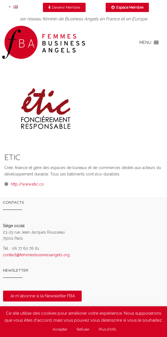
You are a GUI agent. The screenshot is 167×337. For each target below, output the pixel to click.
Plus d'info (107, 329)
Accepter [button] (59, 329)
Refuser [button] (83, 329)
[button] (145, 42)
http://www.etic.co (27, 184)
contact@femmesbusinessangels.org (36, 255)
